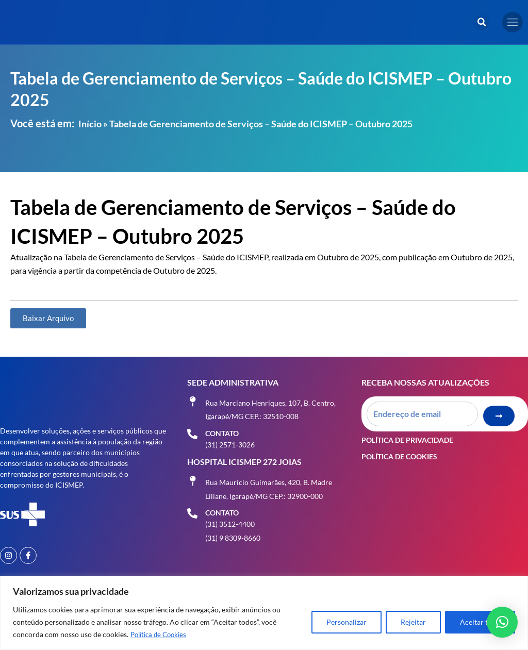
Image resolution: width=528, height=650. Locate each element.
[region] (264, 613)
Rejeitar (413, 622)
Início (90, 123)
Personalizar (346, 622)
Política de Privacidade (407, 432)
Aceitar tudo (480, 622)
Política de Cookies (161, 634)
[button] (481, 22)
